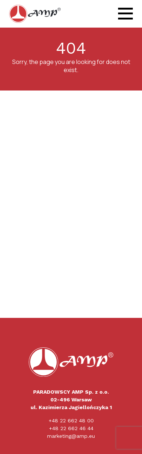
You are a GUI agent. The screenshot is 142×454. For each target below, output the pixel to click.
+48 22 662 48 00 (71, 420)
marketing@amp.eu (71, 436)
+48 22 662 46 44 (71, 428)
